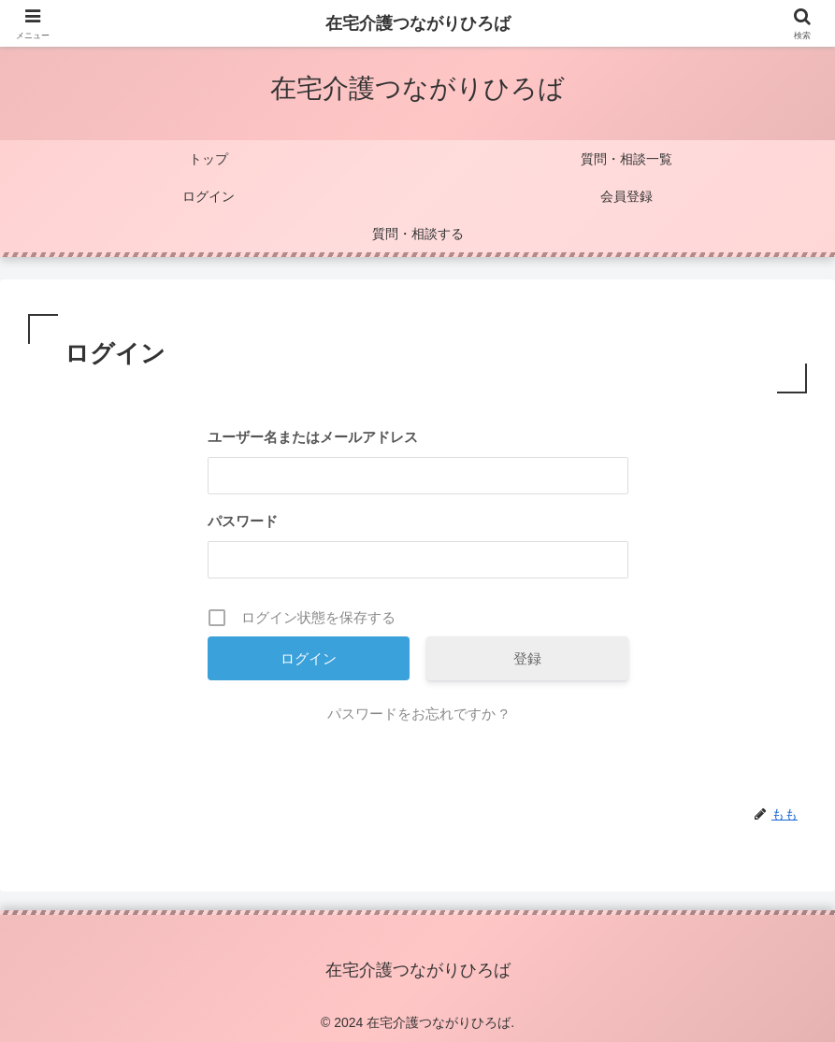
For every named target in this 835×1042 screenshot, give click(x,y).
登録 (527, 658)
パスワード (243, 521)
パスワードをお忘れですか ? (417, 713)
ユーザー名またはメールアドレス (313, 437)
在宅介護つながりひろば (418, 23)
